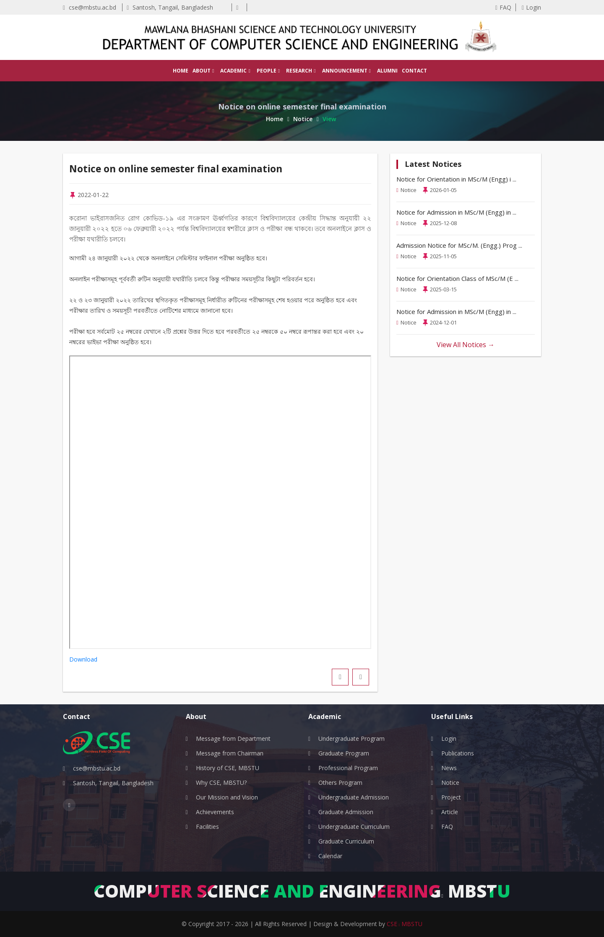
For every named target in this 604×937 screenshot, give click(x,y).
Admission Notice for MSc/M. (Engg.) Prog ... (459, 245)
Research (300, 70)
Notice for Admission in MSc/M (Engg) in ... (456, 212)
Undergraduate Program (351, 738)
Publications (457, 753)
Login (531, 7)
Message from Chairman (229, 753)
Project (451, 797)
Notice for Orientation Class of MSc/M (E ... (457, 278)
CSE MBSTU (405, 924)
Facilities (207, 827)
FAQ (503, 7)
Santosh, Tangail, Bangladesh (170, 7)
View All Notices (466, 344)
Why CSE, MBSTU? (221, 782)
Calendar (330, 856)
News (449, 768)
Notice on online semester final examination (186, 168)
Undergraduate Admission (353, 797)
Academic (235, 70)
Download (83, 659)
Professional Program (348, 768)
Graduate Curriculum (346, 841)
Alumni (387, 70)
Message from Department (233, 738)
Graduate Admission (345, 812)
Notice (306, 119)
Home (180, 70)
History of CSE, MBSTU (227, 768)
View (329, 119)
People (268, 70)
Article (449, 812)
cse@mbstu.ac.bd (89, 7)
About (203, 70)
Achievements (215, 812)
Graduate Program (343, 753)
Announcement (346, 70)
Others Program (340, 782)
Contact (414, 70)
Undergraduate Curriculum (354, 827)
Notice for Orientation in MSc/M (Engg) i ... (456, 179)
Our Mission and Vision (227, 797)
